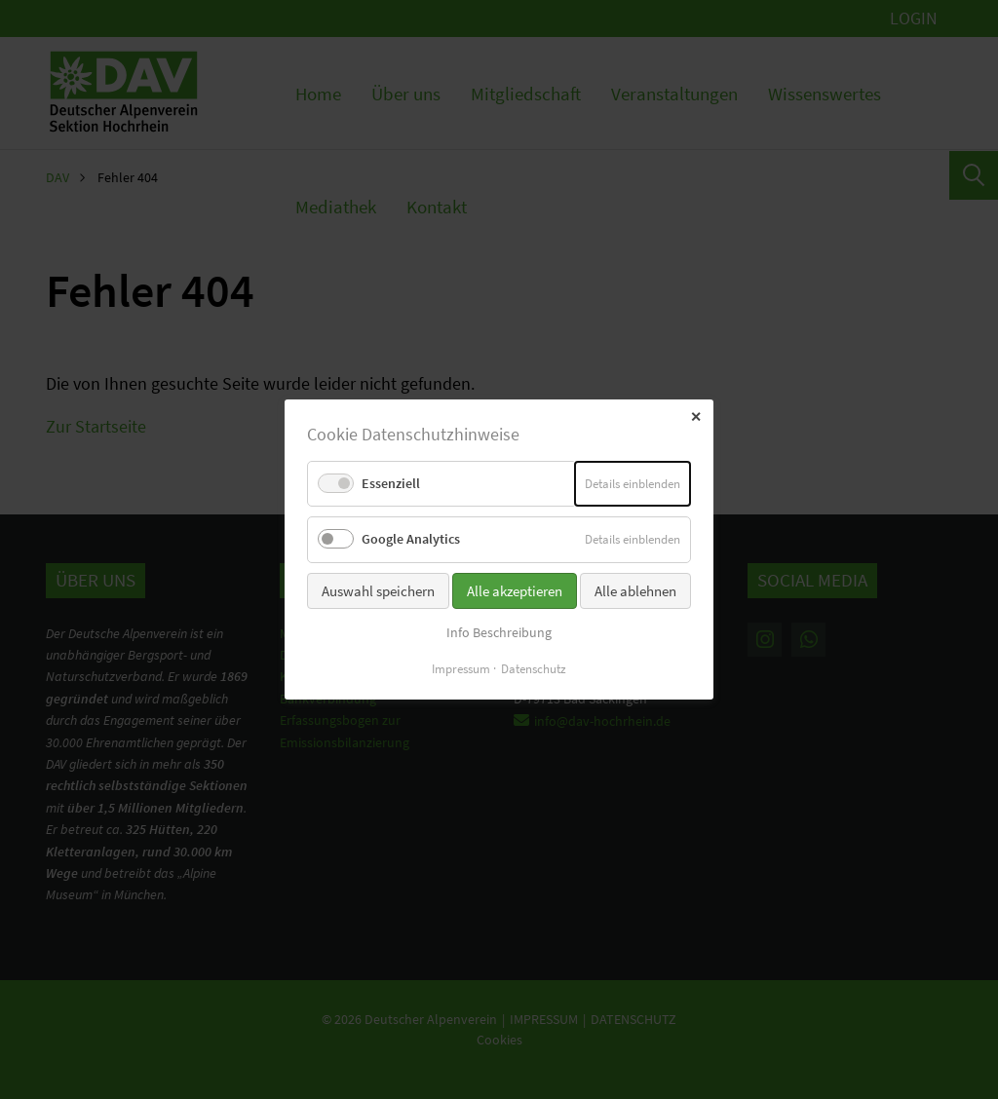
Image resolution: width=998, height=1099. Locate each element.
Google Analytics (411, 539)
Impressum (461, 669)
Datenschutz (533, 669)
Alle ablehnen (635, 590)
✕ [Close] (696, 417)
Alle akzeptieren (514, 590)
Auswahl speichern (378, 590)
